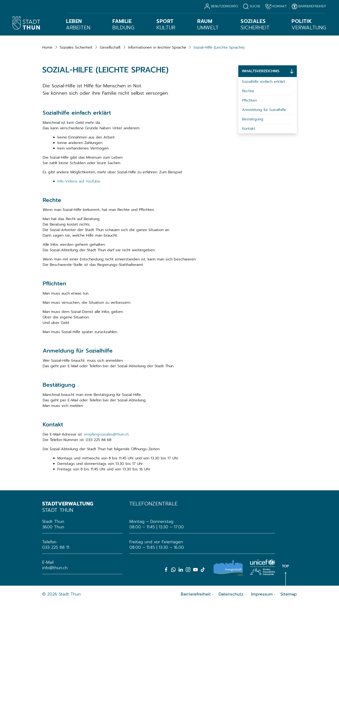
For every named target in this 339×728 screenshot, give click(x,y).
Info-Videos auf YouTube (78, 306)
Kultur (165, 24)
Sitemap (289, 719)
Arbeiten (78, 24)
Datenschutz (231, 719)
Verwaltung (309, 24)
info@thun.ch (55, 692)
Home (47, 172)
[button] (76, 172)
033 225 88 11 (55, 672)
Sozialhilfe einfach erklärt (263, 206)
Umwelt (208, 24)
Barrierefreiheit (196, 719)
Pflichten (249, 225)
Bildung (123, 24)
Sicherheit (255, 24)
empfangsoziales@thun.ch (106, 559)
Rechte (248, 216)
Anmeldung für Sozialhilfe (264, 234)
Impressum (262, 719)
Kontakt (248, 253)
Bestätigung (252, 244)
